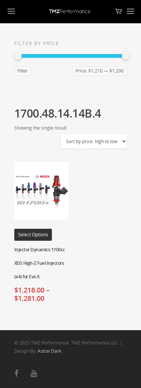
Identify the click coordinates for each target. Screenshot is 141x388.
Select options (33, 234)
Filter (23, 71)
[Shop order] (94, 141)
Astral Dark (49, 351)
